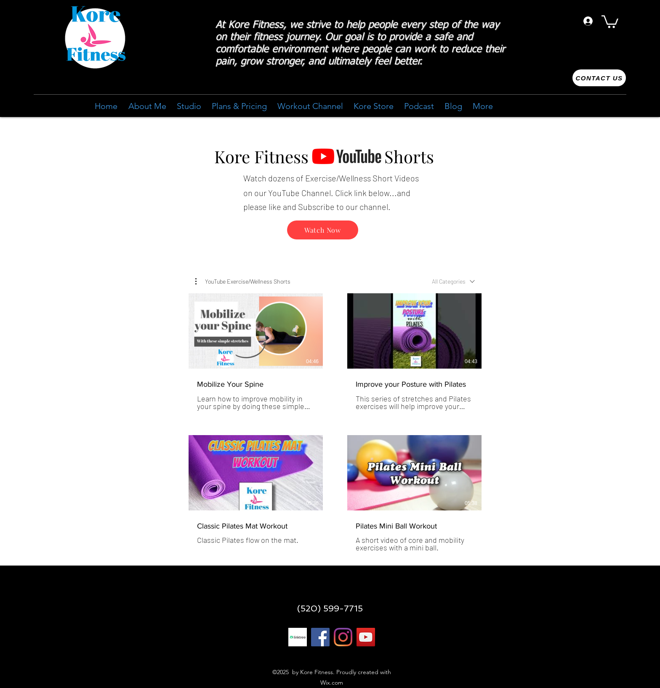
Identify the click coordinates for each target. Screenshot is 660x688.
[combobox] (453, 281)
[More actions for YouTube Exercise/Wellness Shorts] (242, 281)
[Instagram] (343, 637)
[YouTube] (366, 637)
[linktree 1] (297, 637)
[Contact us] (599, 77)
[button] (609, 21)
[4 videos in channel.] (335, 423)
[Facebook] (320, 637)
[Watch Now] (322, 229)
